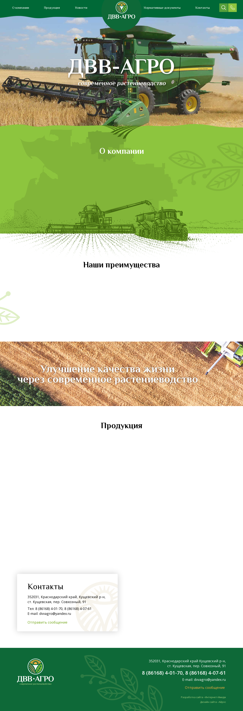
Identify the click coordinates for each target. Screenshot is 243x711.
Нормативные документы (162, 7)
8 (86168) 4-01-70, (49, 608)
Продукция (52, 7)
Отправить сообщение (47, 622)
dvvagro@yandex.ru (55, 613)
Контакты (202, 7)
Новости (81, 7)
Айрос (222, 702)
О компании (20, 7)
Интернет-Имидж (215, 697)
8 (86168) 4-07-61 (77, 608)
